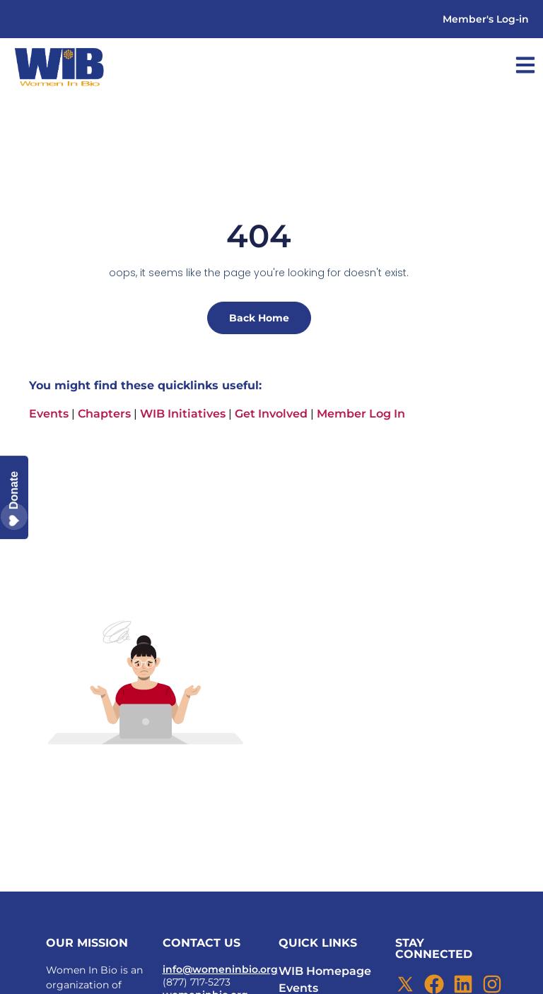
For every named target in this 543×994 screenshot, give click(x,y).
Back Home (259, 318)
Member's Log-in (486, 19)
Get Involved (271, 413)
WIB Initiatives (183, 413)
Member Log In (361, 413)
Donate (14, 498)
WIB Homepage (325, 971)
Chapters (104, 413)
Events (49, 413)
